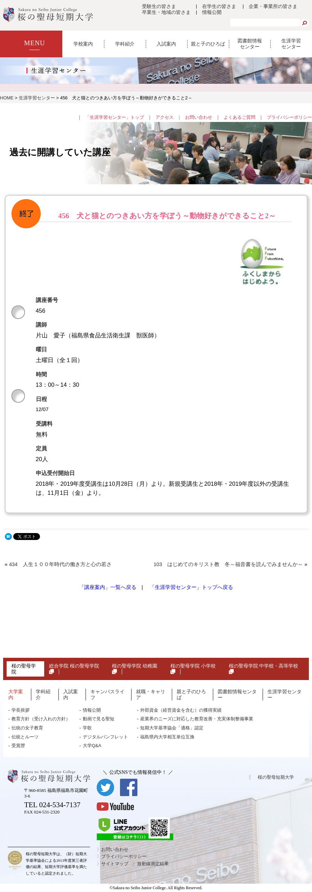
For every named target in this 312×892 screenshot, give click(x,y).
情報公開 (212, 12)
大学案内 (15, 694)
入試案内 (166, 44)
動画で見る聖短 (98, 718)
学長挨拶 (20, 710)
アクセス (164, 117)
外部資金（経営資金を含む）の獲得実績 (181, 710)
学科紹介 (125, 44)
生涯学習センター (291, 43)
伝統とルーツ (25, 736)
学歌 (87, 727)
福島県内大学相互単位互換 (167, 736)
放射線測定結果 (153, 863)
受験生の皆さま (159, 6)
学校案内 (83, 44)
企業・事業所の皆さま (273, 6)
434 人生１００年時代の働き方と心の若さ (60, 564)
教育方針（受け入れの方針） (40, 718)
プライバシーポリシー (289, 117)
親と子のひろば (208, 44)
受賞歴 (18, 745)
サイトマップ (114, 863)
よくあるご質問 (239, 117)
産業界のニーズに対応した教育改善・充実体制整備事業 (196, 718)
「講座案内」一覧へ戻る (107, 587)
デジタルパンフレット (105, 736)
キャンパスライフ (107, 694)
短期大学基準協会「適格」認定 (171, 727)
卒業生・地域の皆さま (166, 12)
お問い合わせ (198, 117)
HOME (7, 97)
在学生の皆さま (219, 6)
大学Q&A (92, 745)
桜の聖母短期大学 (276, 777)
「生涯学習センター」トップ (114, 117)
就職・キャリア (150, 694)
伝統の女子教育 (27, 727)
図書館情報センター (250, 43)
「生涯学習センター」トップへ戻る (191, 587)
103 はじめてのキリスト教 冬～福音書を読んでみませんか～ (228, 564)
